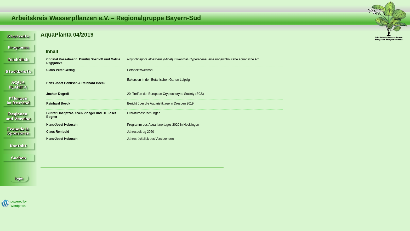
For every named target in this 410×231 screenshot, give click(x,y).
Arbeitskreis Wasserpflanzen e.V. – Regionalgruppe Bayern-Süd (106, 17)
